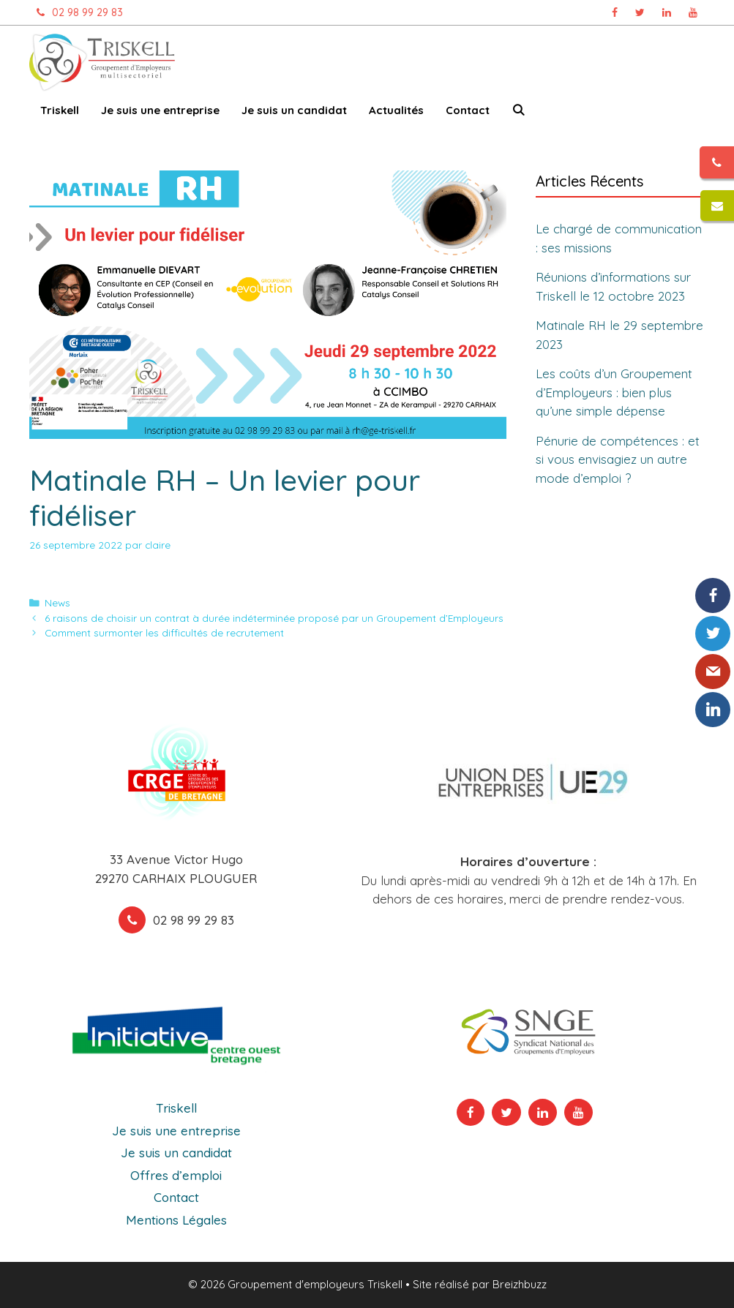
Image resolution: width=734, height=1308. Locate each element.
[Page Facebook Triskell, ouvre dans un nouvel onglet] (614, 12)
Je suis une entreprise (160, 110)
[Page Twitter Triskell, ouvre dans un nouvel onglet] (640, 12)
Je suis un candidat (294, 110)
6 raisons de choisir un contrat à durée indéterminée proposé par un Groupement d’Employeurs (274, 618)
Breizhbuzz (520, 1284)
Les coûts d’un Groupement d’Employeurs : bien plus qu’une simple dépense (614, 392)
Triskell (59, 110)
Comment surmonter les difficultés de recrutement (164, 632)
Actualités (396, 110)
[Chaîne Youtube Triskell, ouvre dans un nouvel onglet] (693, 12)
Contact (468, 110)
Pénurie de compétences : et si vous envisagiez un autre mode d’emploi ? (618, 459)
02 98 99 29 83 (76, 12)
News (57, 602)
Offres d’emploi (176, 1175)
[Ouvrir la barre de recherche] (518, 113)
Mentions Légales (176, 1220)
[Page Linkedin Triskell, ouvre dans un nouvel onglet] (666, 12)
